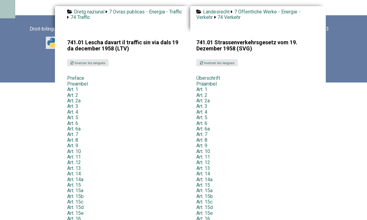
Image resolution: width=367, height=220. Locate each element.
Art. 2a (74, 101)
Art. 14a (75, 179)
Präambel (206, 84)
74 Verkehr (229, 17)
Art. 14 (74, 174)
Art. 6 (72, 123)
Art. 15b (75, 196)
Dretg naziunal (89, 12)
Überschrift (208, 78)
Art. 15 (74, 185)
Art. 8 (72, 140)
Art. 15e (75, 213)
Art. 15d (75, 207)
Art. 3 (72, 106)
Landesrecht (216, 12)
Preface (75, 78)
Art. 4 (72, 112)
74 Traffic (80, 17)
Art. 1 (72, 89)
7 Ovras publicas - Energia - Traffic (145, 12)
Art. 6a (74, 129)
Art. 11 (74, 157)
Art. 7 (72, 134)
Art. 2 (72, 95)
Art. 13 (74, 168)
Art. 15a (75, 190)
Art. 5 (72, 117)
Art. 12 (74, 162)
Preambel (77, 84)
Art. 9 (72, 145)
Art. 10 (74, 151)
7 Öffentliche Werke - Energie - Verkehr (248, 14)
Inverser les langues (88, 63)
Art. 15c (75, 202)
